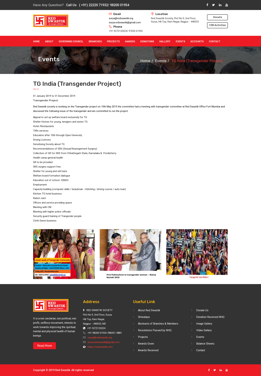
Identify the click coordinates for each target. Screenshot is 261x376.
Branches (95, 41)
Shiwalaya (144, 317)
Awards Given (146, 343)
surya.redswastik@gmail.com (125, 22)
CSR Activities (217, 25)
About (49, 41)
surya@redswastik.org (121, 18)
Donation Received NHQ (210, 317)
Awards (130, 41)
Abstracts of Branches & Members (158, 323)
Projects (113, 41)
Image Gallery (204, 323)
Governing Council (71, 41)
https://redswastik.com (100, 346)
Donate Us (202, 310)
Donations (147, 41)
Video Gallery (204, 330)
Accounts (197, 41)
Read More (44, 346)
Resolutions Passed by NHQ (154, 330)
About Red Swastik (149, 310)
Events (180, 41)
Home (36, 41)
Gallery (164, 41)
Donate (217, 17)
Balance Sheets (205, 343)
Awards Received (148, 350)
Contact (214, 41)
